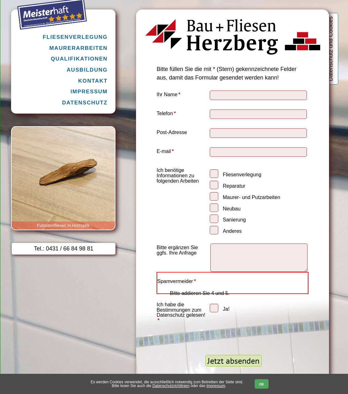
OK (261, 384)
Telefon (167, 113)
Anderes (232, 231)
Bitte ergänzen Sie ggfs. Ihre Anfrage (177, 250)
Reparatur (234, 186)
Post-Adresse (172, 132)
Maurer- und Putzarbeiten (251, 197)
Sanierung (234, 219)
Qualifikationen (79, 59)
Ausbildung (87, 70)
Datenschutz (85, 103)
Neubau (231, 208)
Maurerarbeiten (78, 48)
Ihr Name (168, 94)
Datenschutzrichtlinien (171, 386)
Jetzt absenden (233, 361)
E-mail (167, 151)
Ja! (226, 309)
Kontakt (93, 81)
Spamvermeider (176, 281)
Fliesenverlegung (242, 174)
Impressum (89, 92)
